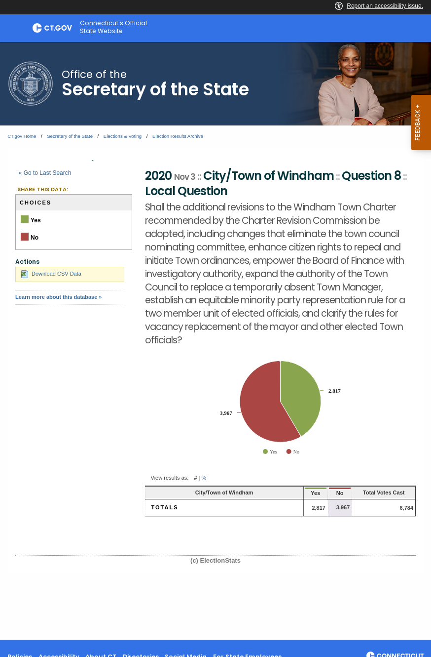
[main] (215, 341)
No (318, 493)
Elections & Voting (123, 136)
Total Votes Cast (374, 492)
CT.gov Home (21, 136)
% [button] (204, 478)
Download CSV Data (51, 274)
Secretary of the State (70, 136)
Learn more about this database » (58, 297)
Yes (289, 493)
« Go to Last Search (45, 172)
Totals (165, 507)
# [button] (195, 478)
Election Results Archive (177, 136)
